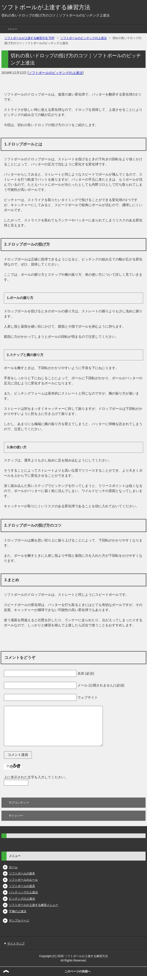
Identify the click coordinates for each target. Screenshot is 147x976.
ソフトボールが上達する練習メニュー (33, 905)
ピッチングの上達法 (22, 898)
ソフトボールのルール (23, 879)
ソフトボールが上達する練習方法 (45, 7)
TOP (29, 38)
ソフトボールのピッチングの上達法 (55, 73)
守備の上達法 (17, 911)
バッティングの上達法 (23, 892)
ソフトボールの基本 (22, 873)
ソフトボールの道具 (22, 886)
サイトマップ (16, 943)
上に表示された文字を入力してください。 (36, 777)
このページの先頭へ (77, 971)
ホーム (13, 867)
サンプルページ (19, 920)
